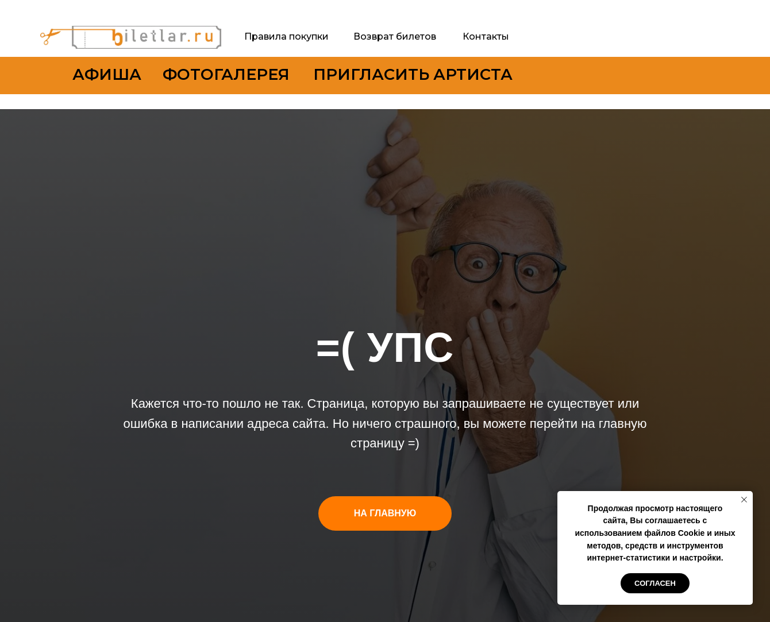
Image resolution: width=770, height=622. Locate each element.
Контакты (486, 36)
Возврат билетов (394, 36)
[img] (130, 37)
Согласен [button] (655, 583)
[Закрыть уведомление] (744, 499)
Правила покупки (286, 36)
